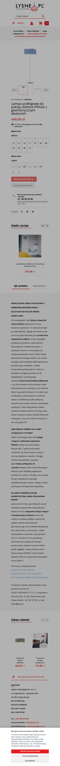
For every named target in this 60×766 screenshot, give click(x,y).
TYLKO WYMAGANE (30, 756)
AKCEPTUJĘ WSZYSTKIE (30, 751)
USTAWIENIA (30, 761)
